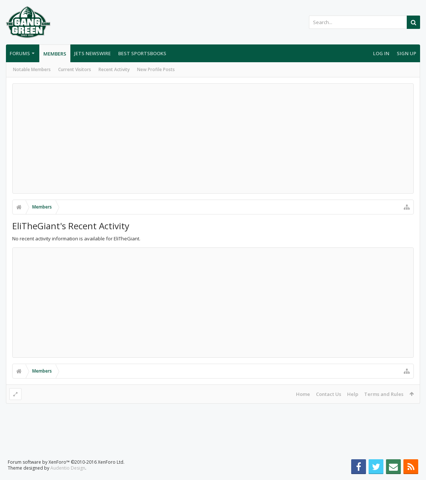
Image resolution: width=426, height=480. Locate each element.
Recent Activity (114, 69)
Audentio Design (67, 468)
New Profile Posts (156, 69)
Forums (20, 53)
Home (303, 394)
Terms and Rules (383, 394)
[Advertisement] (213, 138)
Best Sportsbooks (142, 53)
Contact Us (328, 394)
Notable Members (32, 69)
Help (352, 394)
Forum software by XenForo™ (66, 462)
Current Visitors (74, 69)
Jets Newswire (92, 53)
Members (54, 53)
